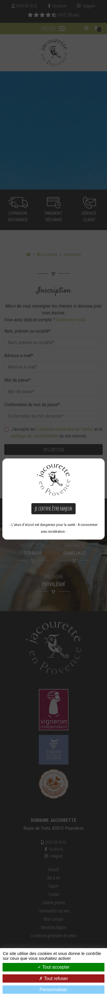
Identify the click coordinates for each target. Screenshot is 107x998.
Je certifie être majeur (53, 508)
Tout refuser (53, 978)
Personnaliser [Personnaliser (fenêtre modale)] (54, 989)
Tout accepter (53, 967)
